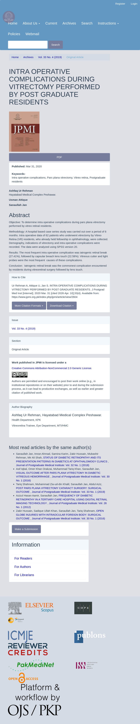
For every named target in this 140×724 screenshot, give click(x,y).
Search (87, 23)
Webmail (32, 34)
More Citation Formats (29, 305)
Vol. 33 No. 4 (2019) (50, 57)
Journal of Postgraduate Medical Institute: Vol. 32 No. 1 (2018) (52, 465)
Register (120, 3)
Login (134, 3)
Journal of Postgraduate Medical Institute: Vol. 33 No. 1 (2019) (68, 491)
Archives (69, 23)
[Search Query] (28, 45)
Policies (14, 34)
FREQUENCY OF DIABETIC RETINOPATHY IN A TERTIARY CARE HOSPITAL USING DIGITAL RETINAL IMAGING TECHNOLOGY (61, 499)
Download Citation (62, 305)
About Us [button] (31, 23)
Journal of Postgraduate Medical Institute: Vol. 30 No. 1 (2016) (68, 518)
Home (12, 23)
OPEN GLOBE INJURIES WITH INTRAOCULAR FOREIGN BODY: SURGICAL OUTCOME (60, 514)
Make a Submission (26, 529)
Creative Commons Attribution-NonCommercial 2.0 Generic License (51, 368)
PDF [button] (59, 157)
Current (51, 23)
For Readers (23, 558)
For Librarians (24, 575)
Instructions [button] (108, 23)
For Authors (23, 567)
